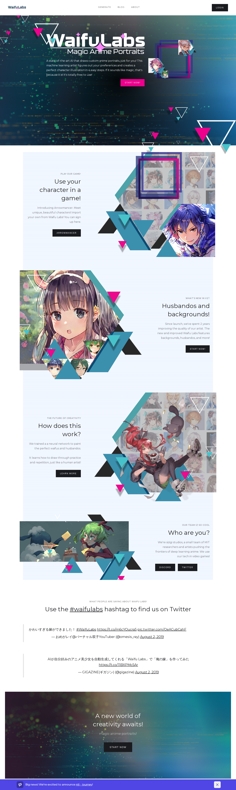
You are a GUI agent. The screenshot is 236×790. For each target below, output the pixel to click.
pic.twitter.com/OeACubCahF (162, 629)
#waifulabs (86, 609)
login (220, 8)
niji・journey (84, 784)
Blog (121, 7)
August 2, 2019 (152, 637)
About (135, 7)
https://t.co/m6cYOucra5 (117, 629)
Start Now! (132, 83)
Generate (104, 7)
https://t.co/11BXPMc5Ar (118, 665)
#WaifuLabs (86, 629)
